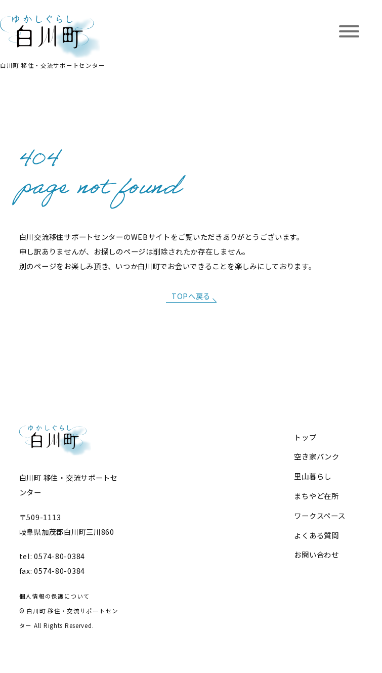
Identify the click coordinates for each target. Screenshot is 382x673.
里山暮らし (312, 476)
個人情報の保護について (54, 596)
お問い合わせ (316, 554)
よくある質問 (316, 535)
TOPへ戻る (191, 295)
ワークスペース (319, 515)
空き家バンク (316, 456)
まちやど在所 (316, 495)
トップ (305, 437)
